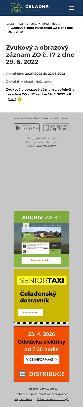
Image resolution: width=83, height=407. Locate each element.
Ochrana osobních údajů (53, 399)
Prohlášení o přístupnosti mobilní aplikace (41, 394)
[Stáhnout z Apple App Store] (56, 128)
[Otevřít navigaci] (71, 8)
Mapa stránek (23, 399)
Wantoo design (46, 145)
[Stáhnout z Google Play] (27, 128)
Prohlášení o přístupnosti (41, 388)
